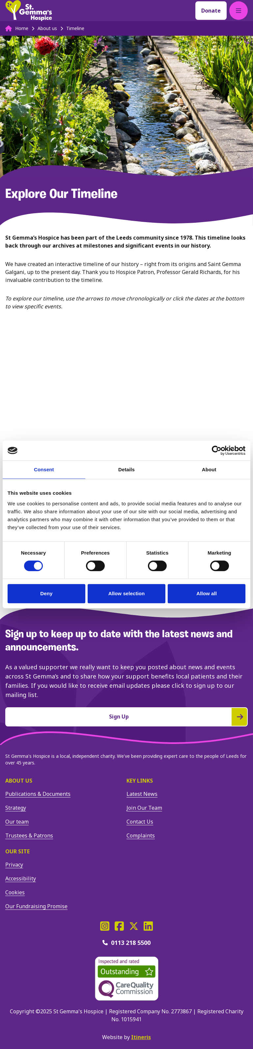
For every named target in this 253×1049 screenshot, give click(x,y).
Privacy (14, 864)
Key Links (139, 780)
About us (18, 780)
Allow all (206, 593)
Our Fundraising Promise (36, 906)
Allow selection (126, 593)
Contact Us (139, 821)
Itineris (141, 1037)
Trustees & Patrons (29, 835)
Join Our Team (144, 807)
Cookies (15, 892)
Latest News (141, 793)
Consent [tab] (44, 469)
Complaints (140, 835)
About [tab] (209, 469)
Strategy (15, 807)
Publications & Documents (37, 793)
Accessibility (20, 878)
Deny (46, 593)
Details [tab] (126, 469)
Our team (17, 821)
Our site (17, 851)
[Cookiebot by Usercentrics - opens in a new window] (216, 450)
